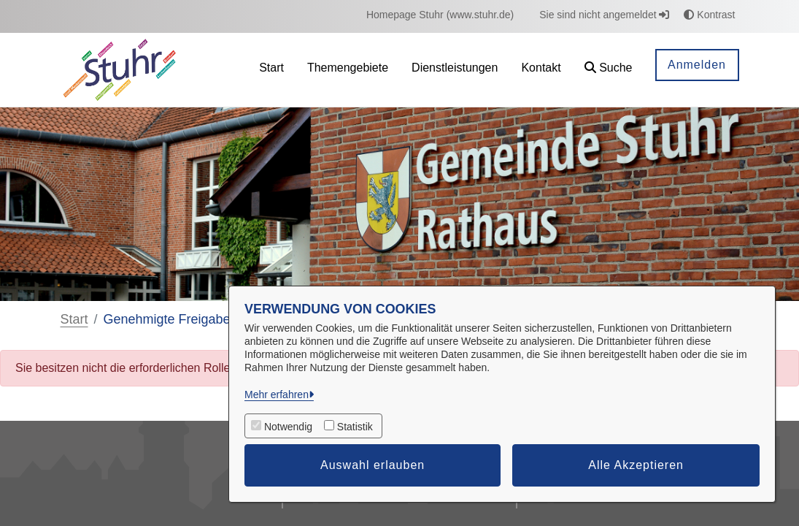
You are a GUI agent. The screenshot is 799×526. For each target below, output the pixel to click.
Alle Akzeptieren (636, 465)
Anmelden (697, 64)
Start (74, 319)
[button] (608, 70)
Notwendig (288, 426)
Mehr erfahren (276, 394)
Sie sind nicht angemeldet (604, 14)
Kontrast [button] (709, 14)
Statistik (355, 426)
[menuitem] (440, 15)
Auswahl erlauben (372, 465)
